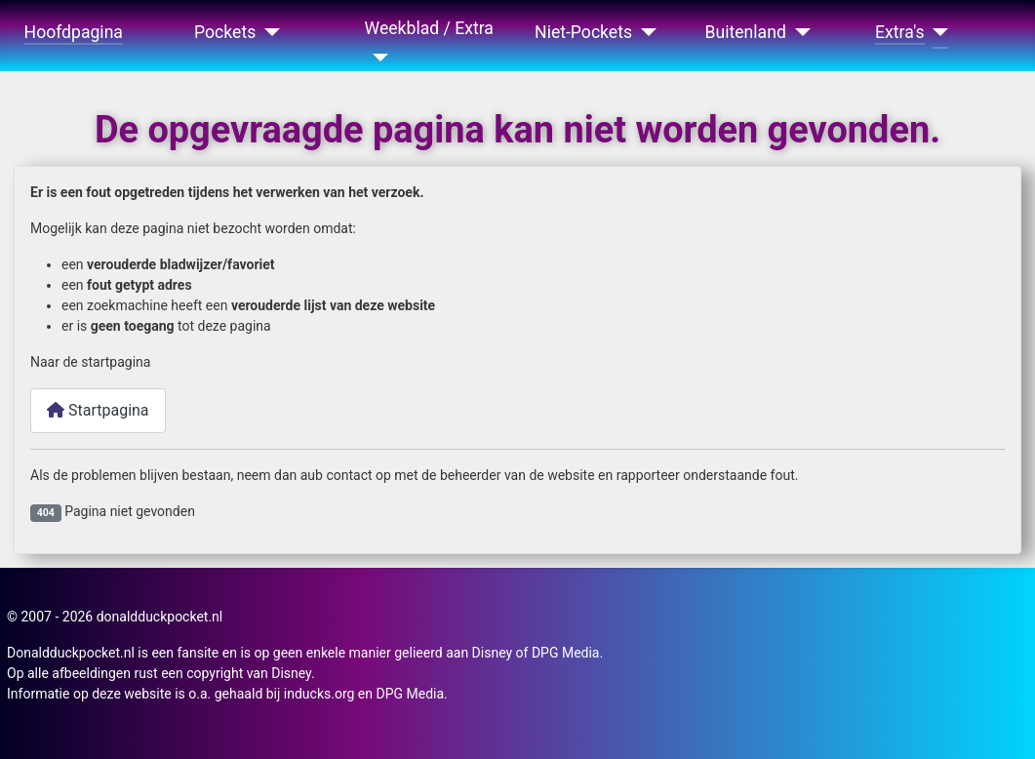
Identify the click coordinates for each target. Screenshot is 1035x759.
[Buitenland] (798, 32)
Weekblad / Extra (429, 28)
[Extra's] (937, 32)
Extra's (900, 32)
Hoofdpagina (73, 32)
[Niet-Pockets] (644, 32)
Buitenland (745, 32)
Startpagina (98, 410)
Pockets (225, 32)
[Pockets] (268, 32)
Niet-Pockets (583, 32)
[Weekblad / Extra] (377, 57)
